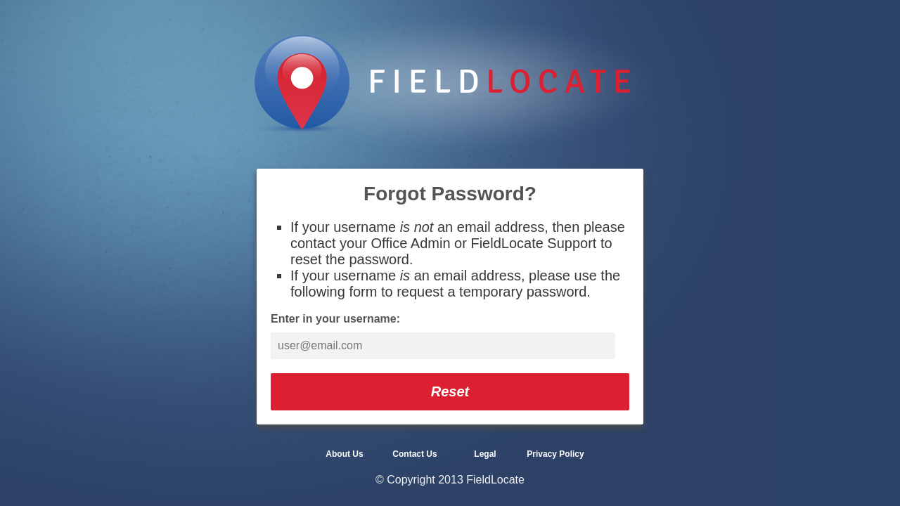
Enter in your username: (335, 319)
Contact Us (414, 454)
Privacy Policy (555, 454)
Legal (485, 454)
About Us (344, 454)
